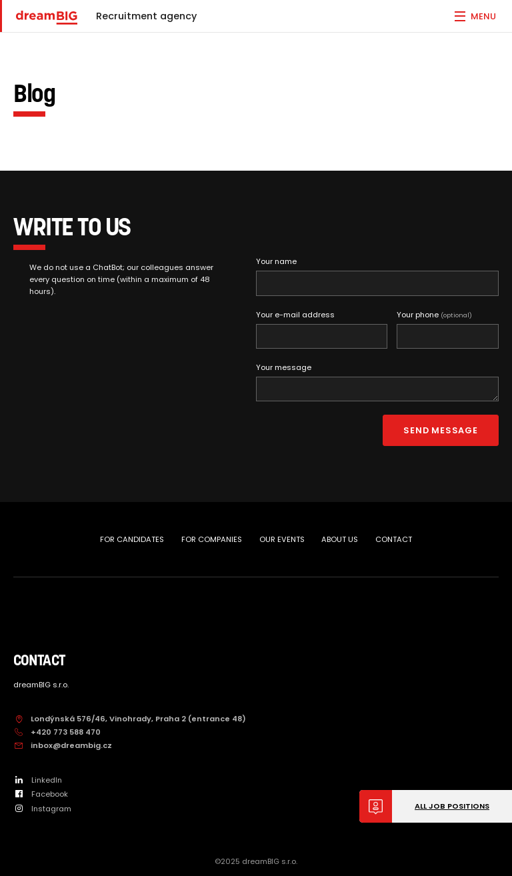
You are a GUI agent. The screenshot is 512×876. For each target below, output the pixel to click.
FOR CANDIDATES (132, 539)
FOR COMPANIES (211, 539)
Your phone (434, 314)
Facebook (40, 794)
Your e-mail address (295, 314)
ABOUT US (339, 539)
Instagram (42, 808)
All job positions (452, 806)
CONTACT (393, 539)
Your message (283, 367)
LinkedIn (37, 780)
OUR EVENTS (282, 539)
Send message (440, 430)
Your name (276, 261)
